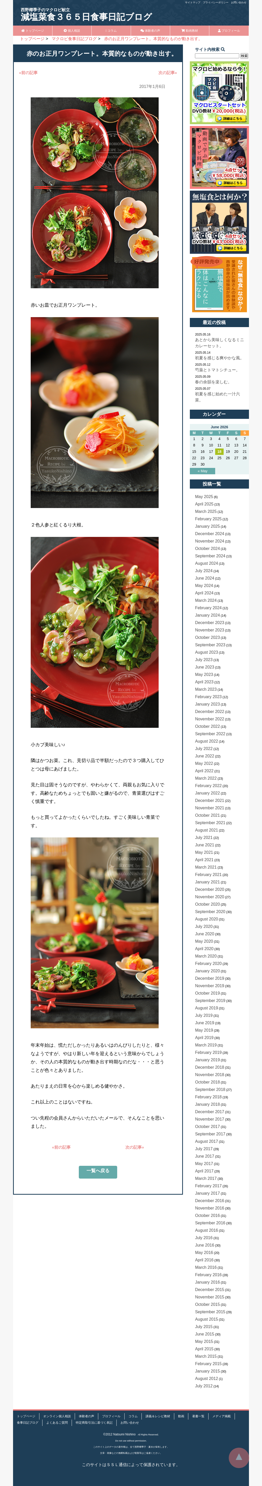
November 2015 (209, 1297)
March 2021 (206, 867)
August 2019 (206, 1008)
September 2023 (210, 645)
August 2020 (206, 919)
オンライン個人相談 (57, 1416)
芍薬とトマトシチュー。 (217, 370)
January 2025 (207, 526)
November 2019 (209, 986)
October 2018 (207, 1082)
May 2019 (204, 1030)
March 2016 (206, 1267)
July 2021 (204, 837)
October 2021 (207, 815)
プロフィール (229, 30)
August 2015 (206, 1319)
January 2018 (207, 1104)
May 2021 (204, 852)
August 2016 (206, 1230)
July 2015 (204, 1326)
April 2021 (204, 860)
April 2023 (204, 682)
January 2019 (207, 1060)
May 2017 (204, 1163)
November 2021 (209, 808)
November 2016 (209, 1208)
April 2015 (204, 1349)
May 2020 (204, 941)
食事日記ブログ (27, 1422)
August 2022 (206, 741)
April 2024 (204, 593)
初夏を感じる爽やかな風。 (219, 358)
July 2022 (204, 748)
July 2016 (204, 1238)
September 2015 (210, 1312)
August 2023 (206, 652)
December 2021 (209, 800)
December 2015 (209, 1289)
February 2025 (208, 519)
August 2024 (206, 563)
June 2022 (204, 756)
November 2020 (209, 897)
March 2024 (206, 600)
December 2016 (209, 1201)
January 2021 (207, 882)
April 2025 (204, 504)
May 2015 (204, 1341)
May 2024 (204, 585)
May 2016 (204, 1252)
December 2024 (209, 534)
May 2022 (204, 763)
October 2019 (207, 993)
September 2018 (210, 1089)
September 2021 (210, 823)
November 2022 (209, 719)
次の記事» (167, 73)
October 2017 (207, 1126)
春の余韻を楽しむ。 (213, 382)
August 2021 (206, 830)
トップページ (32, 30)
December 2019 (209, 978)
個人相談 (72, 30)
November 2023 (209, 630)
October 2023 (207, 637)
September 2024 (210, 556)
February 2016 (208, 1275)
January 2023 (207, 704)
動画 (181, 1416)
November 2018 (209, 1075)
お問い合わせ (238, 2)
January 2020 (207, 971)
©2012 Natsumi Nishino (119, 1434)
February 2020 (208, 963)
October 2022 (207, 726)
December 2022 (209, 711)
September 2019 (210, 1000)
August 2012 (206, 1378)
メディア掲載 (221, 1416)
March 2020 (206, 956)
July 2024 (204, 571)
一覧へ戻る (98, 1170)
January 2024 (207, 615)
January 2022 (207, 793)
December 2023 (209, 622)
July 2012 (204, 1386)
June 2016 (204, 1245)
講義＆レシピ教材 (158, 1416)
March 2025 (206, 511)
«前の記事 (28, 73)
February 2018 (208, 1097)
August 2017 (206, 1141)
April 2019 (204, 1037)
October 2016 (207, 1215)
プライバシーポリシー (215, 2)
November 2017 (209, 1119)
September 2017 (210, 1134)
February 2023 (208, 697)
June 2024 (204, 578)
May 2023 (204, 674)
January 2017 (207, 1193)
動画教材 (189, 30)
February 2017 (208, 1186)
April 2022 (204, 771)
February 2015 (208, 1364)
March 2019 (206, 1045)
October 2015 (207, 1304)
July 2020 (204, 926)
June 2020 (204, 934)
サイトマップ (192, 2)
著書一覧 (198, 1416)
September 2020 (210, 911)
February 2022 (208, 786)
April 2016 (204, 1260)
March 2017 (206, 1178)
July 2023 (204, 660)
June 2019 (204, 1023)
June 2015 (204, 1334)
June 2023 (204, 667)
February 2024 (208, 608)
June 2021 (204, 845)
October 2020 (207, 904)
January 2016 (207, 1282)
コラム (111, 30)
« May (203, 471)
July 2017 (204, 1149)
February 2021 (208, 874)
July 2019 (204, 1015)
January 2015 (207, 1371)
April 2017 (204, 1171)
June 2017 (204, 1156)
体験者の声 (150, 30)
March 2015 (206, 1356)
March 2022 (206, 778)
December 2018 (209, 1067)
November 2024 (209, 541)
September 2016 (210, 1223)
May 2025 (204, 496)
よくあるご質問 (57, 1422)
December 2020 (209, 889)
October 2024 (207, 548)
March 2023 (206, 689)
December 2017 (209, 1112)
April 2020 (204, 949)
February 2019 (208, 1052)
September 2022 (210, 734)
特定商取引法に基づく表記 (94, 1422)
